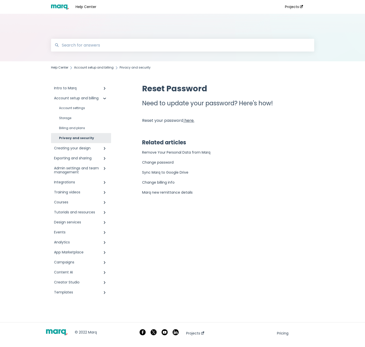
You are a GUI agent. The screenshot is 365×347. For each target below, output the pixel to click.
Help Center (86, 6)
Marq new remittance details (167, 192)
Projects (195, 333)
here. (188, 120)
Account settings (72, 108)
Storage (65, 118)
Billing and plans (72, 128)
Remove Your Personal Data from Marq (176, 152)
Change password (158, 162)
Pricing (282, 333)
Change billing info (158, 182)
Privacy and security (76, 138)
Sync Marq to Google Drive (165, 172)
